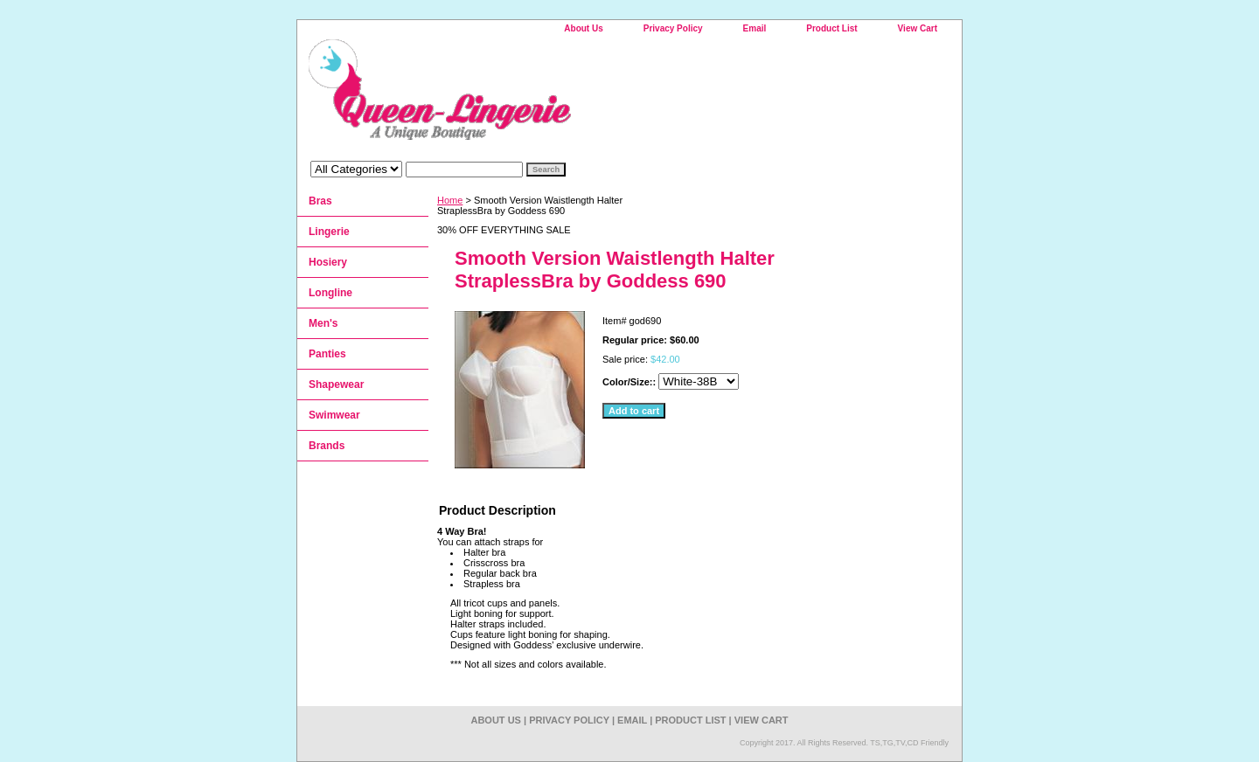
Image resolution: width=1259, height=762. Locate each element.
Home (450, 200)
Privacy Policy (673, 28)
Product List (831, 28)
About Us (583, 28)
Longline (330, 293)
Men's (323, 323)
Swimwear (334, 415)
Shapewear (336, 384)
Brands (326, 446)
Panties (327, 354)
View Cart (917, 28)
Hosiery (328, 262)
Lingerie (329, 231)
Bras (320, 201)
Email (755, 28)
